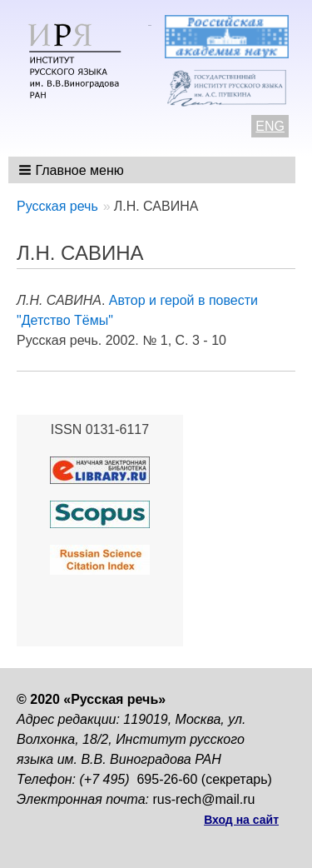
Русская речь (57, 206)
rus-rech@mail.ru (204, 799)
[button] (72, 170)
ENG (270, 126)
